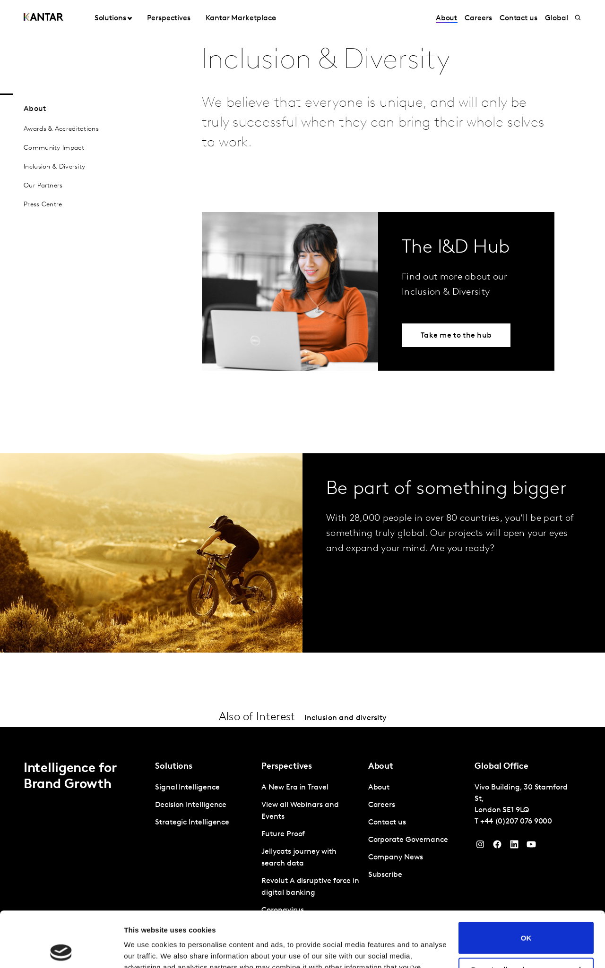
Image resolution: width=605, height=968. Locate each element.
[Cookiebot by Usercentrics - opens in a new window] (61, 950)
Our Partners (43, 185)
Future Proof (283, 834)
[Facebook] (497, 847)
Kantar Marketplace (241, 18)
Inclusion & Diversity (54, 166)
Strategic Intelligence (192, 822)
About (447, 18)
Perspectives (168, 18)
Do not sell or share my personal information (526, 918)
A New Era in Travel (294, 787)
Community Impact (54, 148)
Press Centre (43, 204)
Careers (478, 18)
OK (526, 882)
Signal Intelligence (187, 787)
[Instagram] (480, 847)
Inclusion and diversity (345, 718)
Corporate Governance (408, 840)
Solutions (110, 18)
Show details (146, 949)
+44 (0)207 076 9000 (516, 821)
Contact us (518, 18)
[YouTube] (514, 847)
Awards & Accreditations (61, 129)
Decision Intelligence (190, 805)
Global (556, 18)
